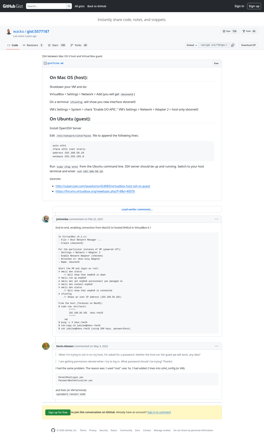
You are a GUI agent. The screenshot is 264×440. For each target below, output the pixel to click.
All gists (80, 6)
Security (104, 430)
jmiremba (62, 219)
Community (126, 430)
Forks (79, 45)
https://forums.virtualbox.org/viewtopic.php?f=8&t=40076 (95, 191)
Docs (137, 430)
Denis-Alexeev (65, 346)
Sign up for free (57, 412)
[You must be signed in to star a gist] (230, 31)
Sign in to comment (159, 412)
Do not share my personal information (193, 430)
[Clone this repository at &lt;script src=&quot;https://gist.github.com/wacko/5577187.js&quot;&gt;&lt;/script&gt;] (214, 45)
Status (114, 430)
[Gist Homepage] (13, 6)
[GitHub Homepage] (53, 430)
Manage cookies (162, 430)
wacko (18, 31)
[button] (233, 45)
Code (12, 45)
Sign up (254, 6)
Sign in (239, 6)
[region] (132, 134)
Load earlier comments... (137, 209)
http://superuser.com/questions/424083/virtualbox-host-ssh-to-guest (103, 186)
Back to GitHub (96, 6)
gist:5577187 (38, 31)
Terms (83, 430)
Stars (57, 45)
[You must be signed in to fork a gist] (249, 31)
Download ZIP (248, 45)
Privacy (93, 430)
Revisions (33, 45)
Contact (147, 430)
